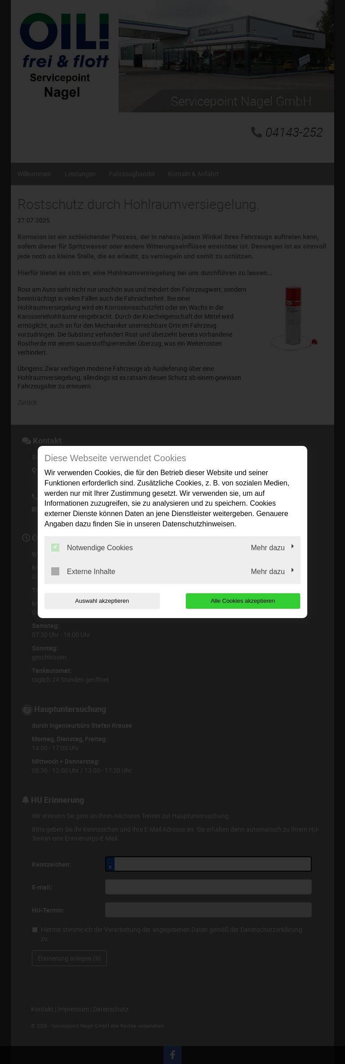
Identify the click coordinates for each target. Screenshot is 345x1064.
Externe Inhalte (83, 571)
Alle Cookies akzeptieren (243, 600)
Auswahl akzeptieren (102, 600)
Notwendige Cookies (92, 547)
